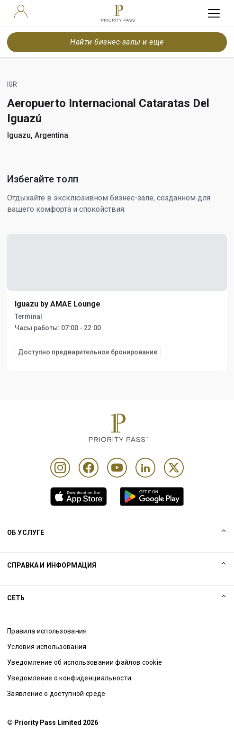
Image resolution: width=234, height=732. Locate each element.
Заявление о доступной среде (56, 693)
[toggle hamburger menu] (214, 13)
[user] (20, 11)
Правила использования (47, 631)
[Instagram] (60, 468)
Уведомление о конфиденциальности (69, 678)
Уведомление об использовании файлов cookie (84, 662)
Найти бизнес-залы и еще (116, 41)
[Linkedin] (145, 468)
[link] (78, 496)
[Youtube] (117, 468)
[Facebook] (89, 468)
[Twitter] (174, 468)
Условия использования (47, 647)
